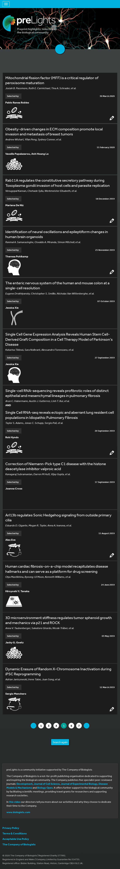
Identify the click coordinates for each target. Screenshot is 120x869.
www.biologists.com (18, 812)
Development (25, 783)
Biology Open (45, 787)
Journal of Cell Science (47, 783)
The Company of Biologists (18, 844)
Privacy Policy (10, 828)
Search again (60, 742)
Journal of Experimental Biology (79, 783)
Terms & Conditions (14, 833)
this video (14, 801)
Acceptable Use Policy (15, 838)
